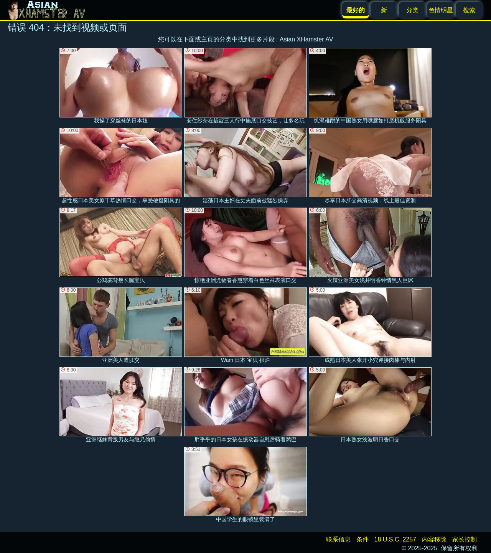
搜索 (469, 10)
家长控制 (464, 539)
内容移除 (434, 539)
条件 (362, 539)
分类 (412, 10)
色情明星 (440, 10)
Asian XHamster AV (306, 39)
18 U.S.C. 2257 (395, 539)
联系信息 (338, 539)
